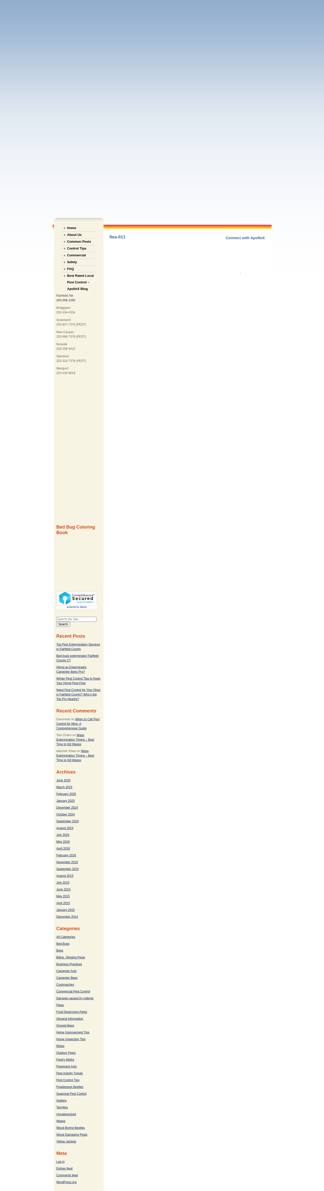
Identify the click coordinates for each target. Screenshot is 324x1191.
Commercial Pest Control (73, 991)
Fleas (60, 1005)
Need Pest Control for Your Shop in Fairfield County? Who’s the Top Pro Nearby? (78, 694)
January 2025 (65, 801)
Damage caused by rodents (75, 998)
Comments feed (67, 1175)
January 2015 (65, 910)
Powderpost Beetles (70, 1087)
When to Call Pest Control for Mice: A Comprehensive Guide (78, 723)
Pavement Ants (66, 1066)
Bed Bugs (63, 944)
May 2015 (63, 896)
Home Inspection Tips (71, 1039)
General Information (69, 1019)
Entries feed (64, 1168)
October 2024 (65, 814)
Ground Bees (65, 1025)
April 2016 (63, 848)
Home (71, 228)
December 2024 (67, 807)
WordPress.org (66, 1182)
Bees (59, 950)
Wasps (61, 1121)
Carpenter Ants (66, 971)
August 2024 (64, 828)
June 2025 (63, 780)
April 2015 (63, 903)
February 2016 (66, 855)
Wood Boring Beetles (70, 1128)
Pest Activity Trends (69, 1073)
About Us (74, 235)
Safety (72, 262)
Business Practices (69, 964)
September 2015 (67, 869)
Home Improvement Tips (73, 1032)
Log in (60, 1161)
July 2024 (62, 835)
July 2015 (62, 882)
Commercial (76, 255)
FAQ (70, 269)
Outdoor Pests (66, 1053)
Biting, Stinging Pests (70, 957)
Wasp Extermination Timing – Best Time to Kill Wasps (75, 739)
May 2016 (63, 841)
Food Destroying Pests (71, 1012)
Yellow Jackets (66, 1141)
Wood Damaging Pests (72, 1134)
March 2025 (64, 787)
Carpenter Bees (67, 978)
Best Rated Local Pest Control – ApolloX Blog (80, 276)
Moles (60, 1046)
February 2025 (66, 794)
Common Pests (79, 241)
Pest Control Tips (67, 1080)
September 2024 (67, 821)
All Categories (65, 937)
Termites (62, 1107)
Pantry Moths (65, 1059)
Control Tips (76, 248)
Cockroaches (65, 984)
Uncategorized (66, 1114)
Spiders (61, 1100)
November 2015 (67, 862)
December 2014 (67, 917)
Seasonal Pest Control (71, 1094)
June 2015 (63, 889)
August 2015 (64, 876)
